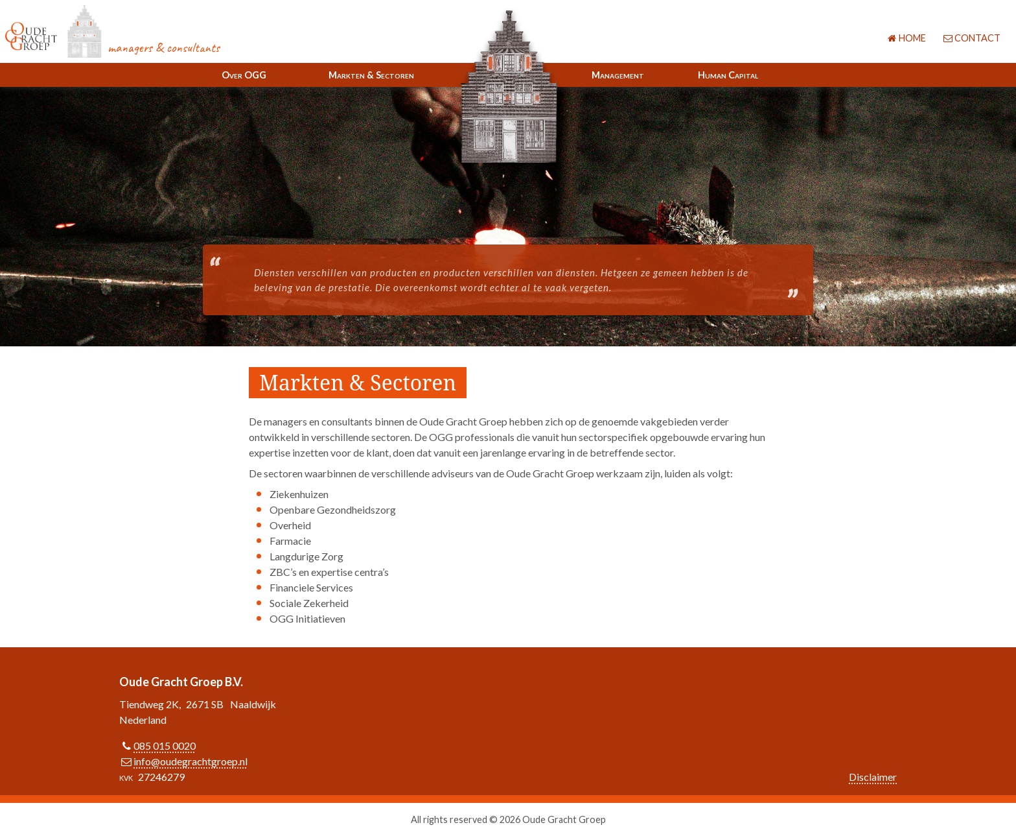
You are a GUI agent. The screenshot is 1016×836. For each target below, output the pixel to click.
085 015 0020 (164, 745)
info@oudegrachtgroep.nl (190, 761)
